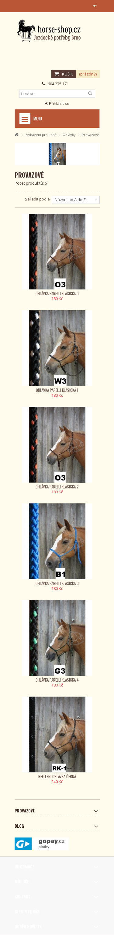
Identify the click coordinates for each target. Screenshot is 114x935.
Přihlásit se (57, 103)
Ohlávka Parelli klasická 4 (57, 680)
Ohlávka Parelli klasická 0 (57, 293)
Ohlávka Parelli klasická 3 (57, 583)
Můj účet (23, 881)
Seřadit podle (37, 199)
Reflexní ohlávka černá (57, 776)
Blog (19, 826)
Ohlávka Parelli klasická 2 (57, 487)
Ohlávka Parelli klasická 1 (57, 390)
